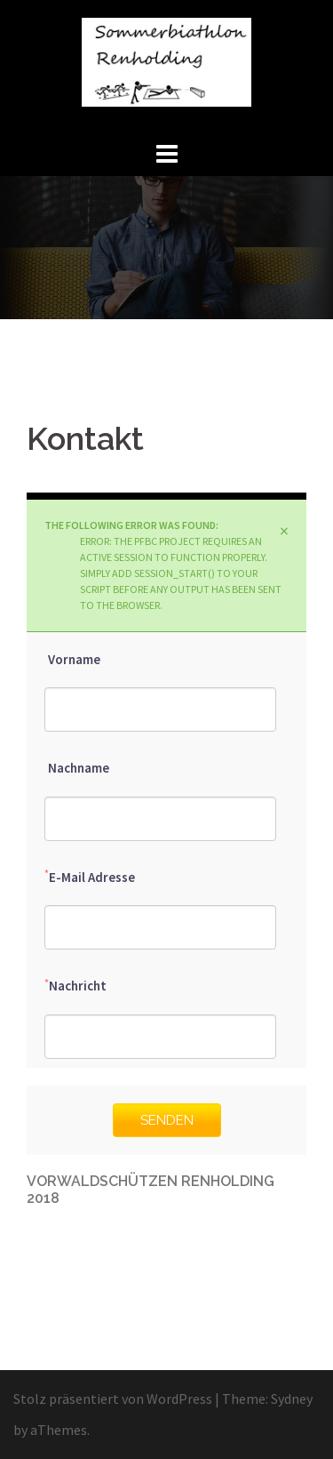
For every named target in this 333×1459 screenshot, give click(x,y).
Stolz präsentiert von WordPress (112, 1398)
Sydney (292, 1398)
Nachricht (75, 985)
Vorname (72, 659)
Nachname (76, 767)
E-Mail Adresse (89, 877)
